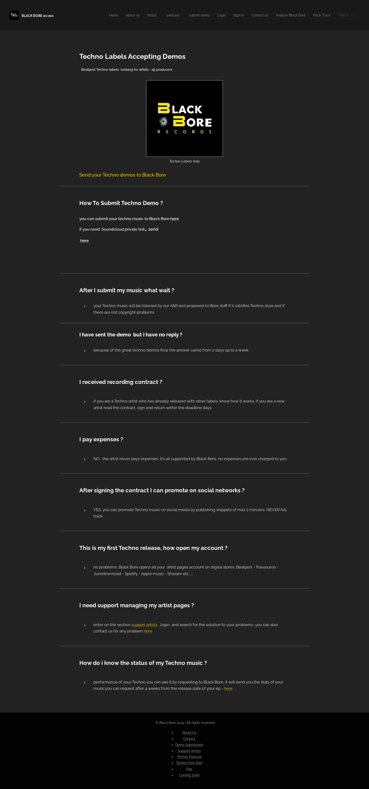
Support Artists (189, 751)
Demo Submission (189, 745)
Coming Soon (189, 775)
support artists (144, 624)
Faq (189, 769)
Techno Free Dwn (189, 763)
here (174, 218)
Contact (189, 739)
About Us (189, 732)
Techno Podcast (189, 757)
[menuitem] (99, 15)
